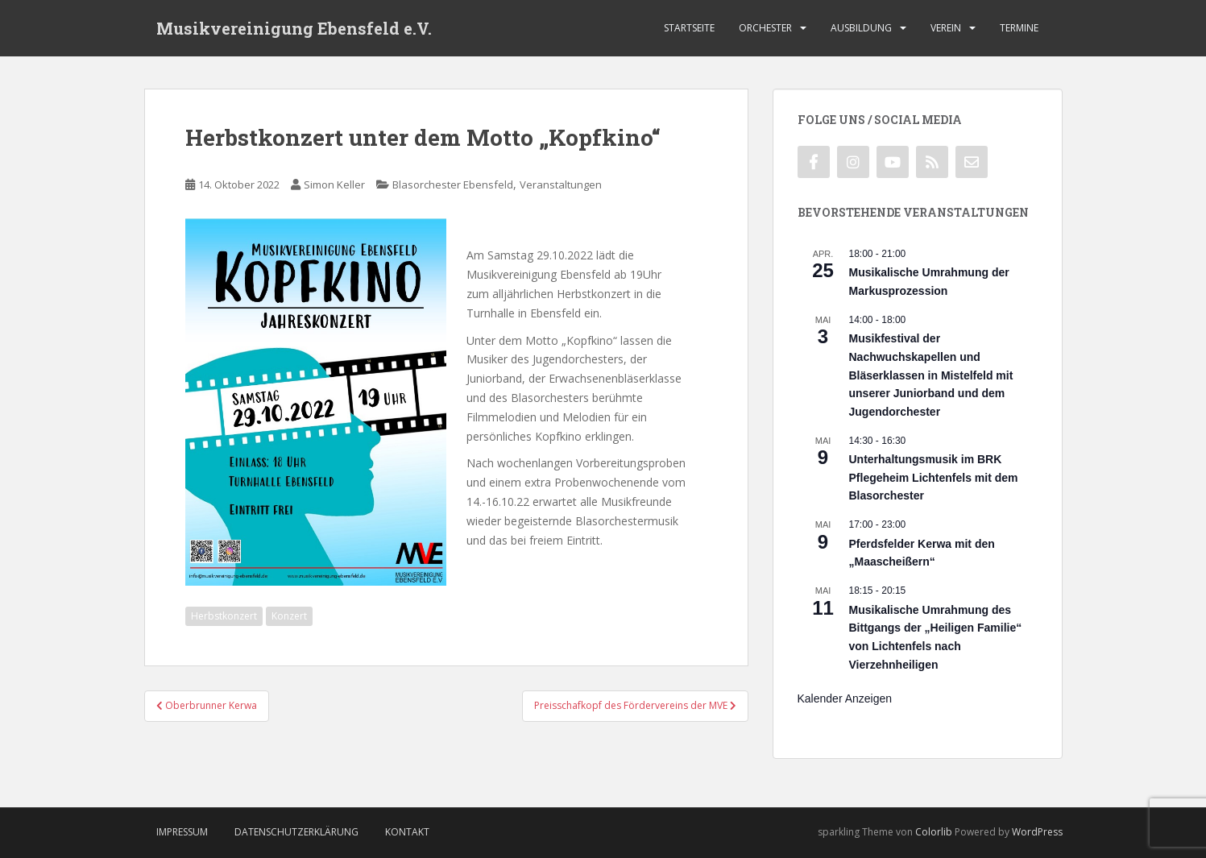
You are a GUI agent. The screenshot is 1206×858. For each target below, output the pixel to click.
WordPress (1037, 832)
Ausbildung (861, 28)
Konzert (289, 616)
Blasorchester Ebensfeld (452, 184)
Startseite (689, 28)
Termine (1019, 28)
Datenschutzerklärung (296, 832)
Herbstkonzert (224, 616)
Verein (945, 28)
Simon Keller (334, 184)
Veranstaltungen (561, 184)
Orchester (765, 28)
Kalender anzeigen (845, 698)
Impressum (182, 832)
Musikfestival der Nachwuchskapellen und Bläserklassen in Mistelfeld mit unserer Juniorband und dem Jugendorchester (931, 375)
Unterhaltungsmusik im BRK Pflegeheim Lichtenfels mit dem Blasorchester (933, 477)
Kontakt (407, 832)
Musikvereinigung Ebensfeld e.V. (294, 28)
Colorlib (933, 832)
